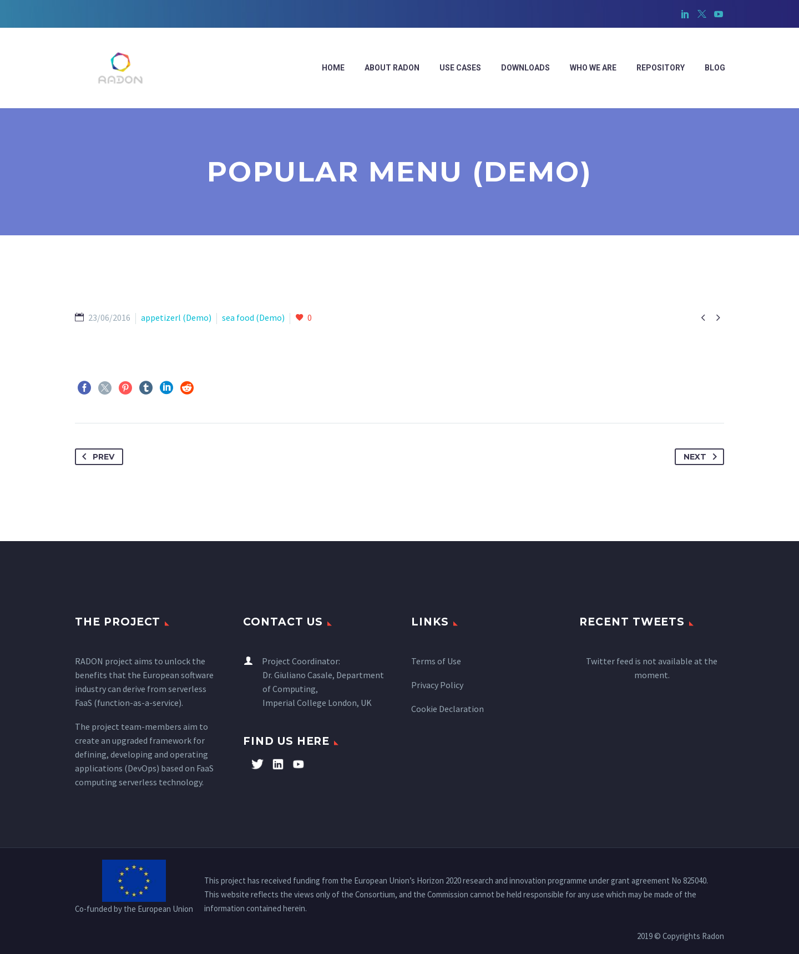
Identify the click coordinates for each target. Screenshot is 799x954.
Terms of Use (436, 661)
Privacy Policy (437, 684)
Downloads (525, 67)
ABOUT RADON (392, 67)
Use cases (460, 67)
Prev (96, 457)
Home (333, 67)
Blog (715, 67)
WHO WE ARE (593, 67)
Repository (660, 67)
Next (702, 457)
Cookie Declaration (447, 708)
